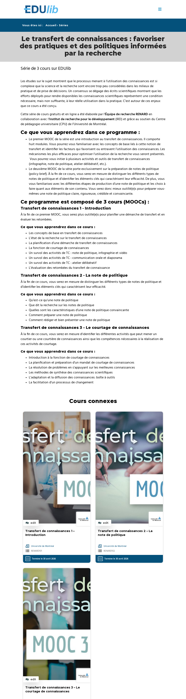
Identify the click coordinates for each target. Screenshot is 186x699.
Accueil (51, 25)
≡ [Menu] (160, 9)
